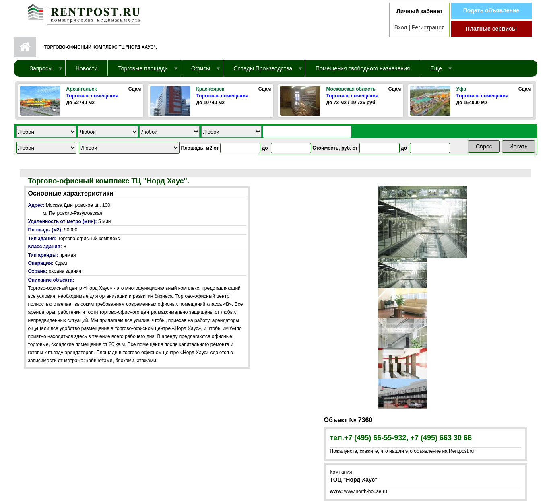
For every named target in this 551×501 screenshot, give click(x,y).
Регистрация (428, 27)
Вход (400, 27)
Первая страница (25, 47)
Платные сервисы (491, 28)
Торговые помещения (92, 96)
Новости (86, 68)
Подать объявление (491, 10)
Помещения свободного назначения (363, 68)
